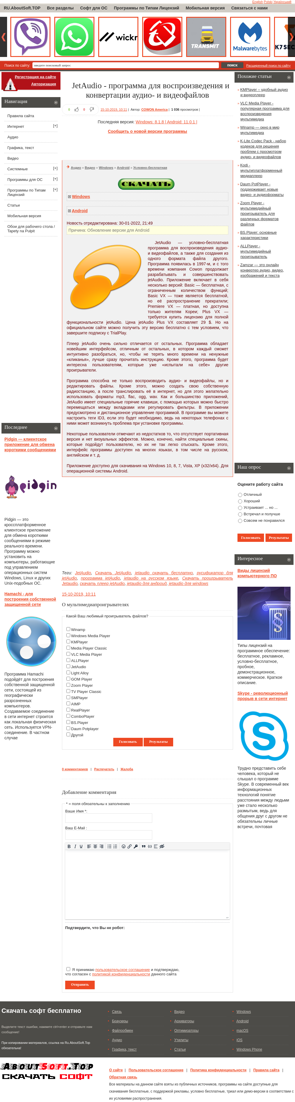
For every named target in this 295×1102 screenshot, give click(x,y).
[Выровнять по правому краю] (101, 846)
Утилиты (181, 1040)
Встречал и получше (262, 514)
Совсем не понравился (264, 520)
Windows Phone (249, 1049)
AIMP (76, 704)
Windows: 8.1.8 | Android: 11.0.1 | (166, 122)
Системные (17, 169)
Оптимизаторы (186, 1031)
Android (123, 167)
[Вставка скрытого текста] (162, 846)
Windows (106, 167)
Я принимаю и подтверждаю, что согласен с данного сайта (122, 971)
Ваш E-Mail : (76, 828)
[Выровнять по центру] (95, 846)
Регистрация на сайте (35, 77)
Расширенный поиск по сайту (268, 65)
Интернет (15, 126)
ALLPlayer (80, 660)
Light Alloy (79, 673)
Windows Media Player (90, 636)
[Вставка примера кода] (150, 846)
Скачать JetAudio (113, 572)
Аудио (76, 167)
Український (282, 2)
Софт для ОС (93, 8)
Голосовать (128, 742)
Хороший (252, 501)
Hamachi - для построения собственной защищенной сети (30, 599)
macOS (242, 1031)
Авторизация (43, 84)
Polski (268, 2)
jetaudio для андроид (146, 583)
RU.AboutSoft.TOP (22, 8)
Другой (77, 735)
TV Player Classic (86, 691)
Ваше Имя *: (76, 811)
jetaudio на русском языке (151, 578)
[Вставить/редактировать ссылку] (130, 846)
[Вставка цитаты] (144, 846)
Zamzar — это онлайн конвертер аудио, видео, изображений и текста (262, 270)
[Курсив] (75, 846)
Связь (117, 1012)
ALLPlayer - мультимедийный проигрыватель (255, 251)
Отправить (80, 984)
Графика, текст (20, 147)
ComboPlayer (82, 716)
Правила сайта (20, 116)
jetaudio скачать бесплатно (164, 572)
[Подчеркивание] (81, 846)
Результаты (158, 742)
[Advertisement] (147, 146)
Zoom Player (82, 685)
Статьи (13, 205)
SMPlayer (79, 698)
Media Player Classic (89, 648)
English (257, 2)
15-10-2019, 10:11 (114, 109)
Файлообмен (122, 1031)
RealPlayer (80, 710)
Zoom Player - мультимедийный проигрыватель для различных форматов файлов (259, 213)
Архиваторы (184, 1021)
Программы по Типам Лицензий (146, 8)
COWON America (154, 109)
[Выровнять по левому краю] (89, 846)
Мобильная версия (205, 8)
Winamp (78, 629)
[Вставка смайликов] (123, 846)
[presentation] (110, 945)
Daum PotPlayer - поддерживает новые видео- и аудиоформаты (261, 189)
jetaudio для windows (188, 583)
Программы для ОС (24, 179)
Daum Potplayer (85, 729)
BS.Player (79, 722)
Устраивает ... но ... (261, 507)
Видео (90, 167)
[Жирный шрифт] (69, 846)
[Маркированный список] (109, 846)
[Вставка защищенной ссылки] (136, 846)
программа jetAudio (100, 578)
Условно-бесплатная (150, 167)
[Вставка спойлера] (156, 846)
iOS (239, 1040)
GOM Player (81, 679)
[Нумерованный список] (115, 846)
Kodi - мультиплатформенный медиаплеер (261, 170)
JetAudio (83, 572)
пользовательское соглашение (122, 969)
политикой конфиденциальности (121, 974)
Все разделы (60, 8)
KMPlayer (79, 642)
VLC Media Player (86, 654)
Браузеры (120, 1021)
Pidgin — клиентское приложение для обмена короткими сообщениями (30, 444)
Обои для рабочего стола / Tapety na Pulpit (31, 228)
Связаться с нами (249, 8)
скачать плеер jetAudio (102, 583)
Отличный (253, 494)
